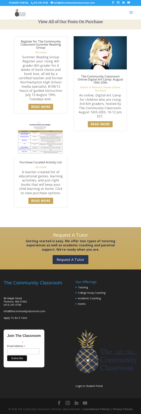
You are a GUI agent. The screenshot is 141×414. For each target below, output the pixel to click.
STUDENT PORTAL (19, 2)
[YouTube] (128, 3)
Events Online (111, 87)
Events (82, 304)
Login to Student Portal (89, 386)
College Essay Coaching (91, 292)
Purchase (40, 52)
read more (40, 107)
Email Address (16, 346)
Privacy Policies (123, 409)
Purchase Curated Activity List (41, 162)
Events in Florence (91, 87)
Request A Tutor (70, 259)
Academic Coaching (89, 298)
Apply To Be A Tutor (15, 318)
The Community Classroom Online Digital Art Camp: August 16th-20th (100, 79)
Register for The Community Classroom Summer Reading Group (40, 44)
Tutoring (83, 287)
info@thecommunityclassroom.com (24, 311)
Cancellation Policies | (98, 409)
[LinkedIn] (123, 3)
